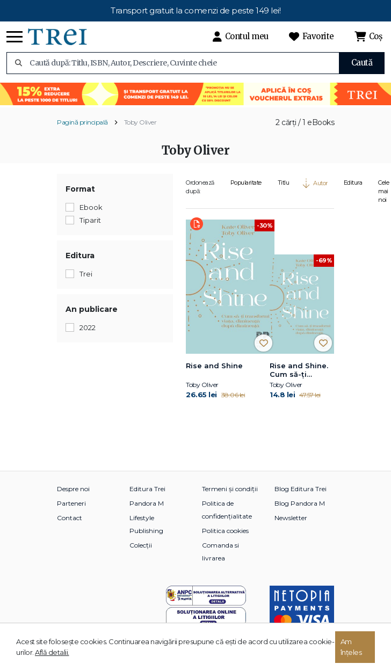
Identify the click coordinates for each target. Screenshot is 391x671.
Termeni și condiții (230, 489)
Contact (69, 518)
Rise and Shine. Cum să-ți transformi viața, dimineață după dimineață (301, 370)
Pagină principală (82, 122)
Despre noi (73, 489)
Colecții (140, 545)
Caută (362, 62)
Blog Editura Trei (300, 489)
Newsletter (290, 518)
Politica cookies (225, 531)
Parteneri (71, 503)
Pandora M (146, 503)
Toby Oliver (140, 122)
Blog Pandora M (299, 503)
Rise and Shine (214, 365)
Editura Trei (147, 489)
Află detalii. (52, 652)
